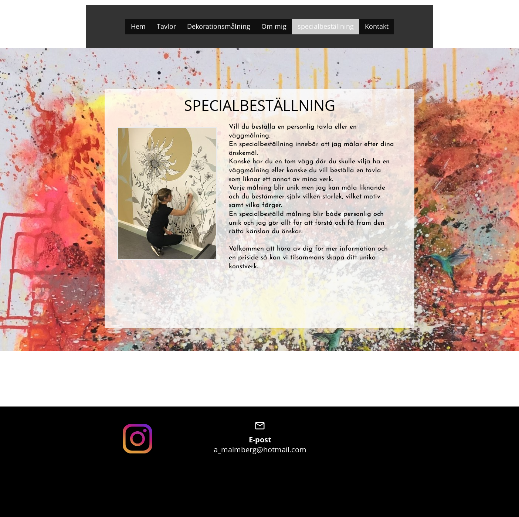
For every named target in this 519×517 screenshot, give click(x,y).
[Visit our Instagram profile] (137, 438)
